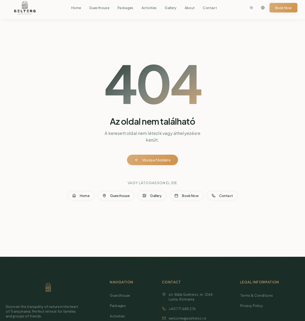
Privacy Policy (253, 305)
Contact (222, 196)
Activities (119, 316)
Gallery (152, 196)
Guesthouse (116, 196)
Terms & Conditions (258, 295)
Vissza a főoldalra (152, 160)
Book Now (186, 196)
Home (81, 196)
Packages (120, 305)
